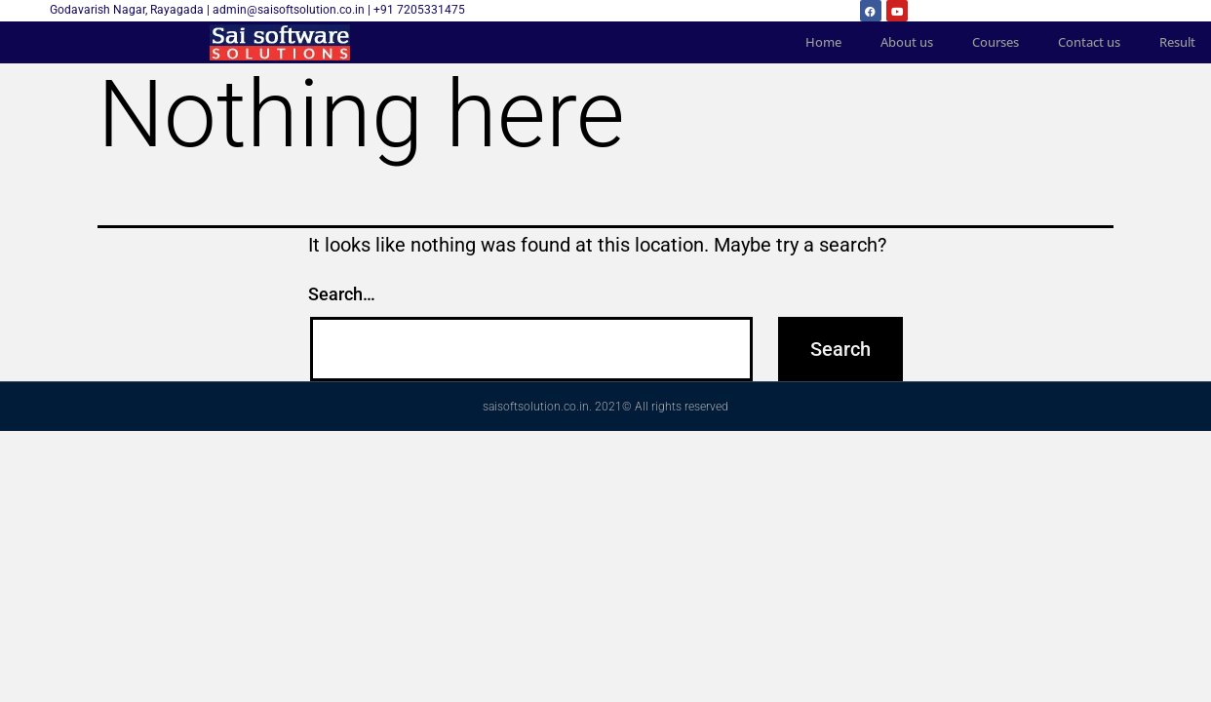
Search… (341, 294)
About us (906, 42)
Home (823, 42)
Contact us (1089, 42)
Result (1177, 42)
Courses (995, 42)
